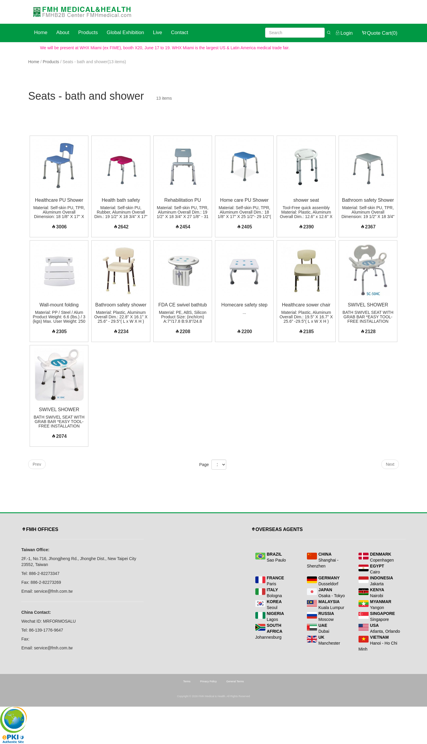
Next (390, 464)
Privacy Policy (208, 681)
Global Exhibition (125, 32)
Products (88, 32)
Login (344, 33)
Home (40, 32)
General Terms (235, 681)
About (62, 32)
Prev (37, 464)
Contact (179, 32)
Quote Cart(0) (379, 33)
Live (157, 32)
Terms (187, 681)
